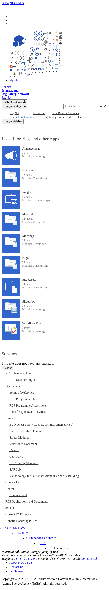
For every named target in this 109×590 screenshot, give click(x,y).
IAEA (5, 3)
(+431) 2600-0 (25, 558)
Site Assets (29, 279)
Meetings (28, 236)
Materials (28, 214)
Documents (29, 170)
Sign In (14, 80)
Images (26, 192)
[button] (101, 106)
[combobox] (81, 106)
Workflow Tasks (32, 323)
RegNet (23, 533)
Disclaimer (16, 571)
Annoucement (31, 148)
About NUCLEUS (20, 562)
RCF (43, 543)
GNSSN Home (16, 527)
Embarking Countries (42, 538)
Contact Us (16, 567)
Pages (25, 257)
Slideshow (28, 301)
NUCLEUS (17, 3)
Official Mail (89, 558)
